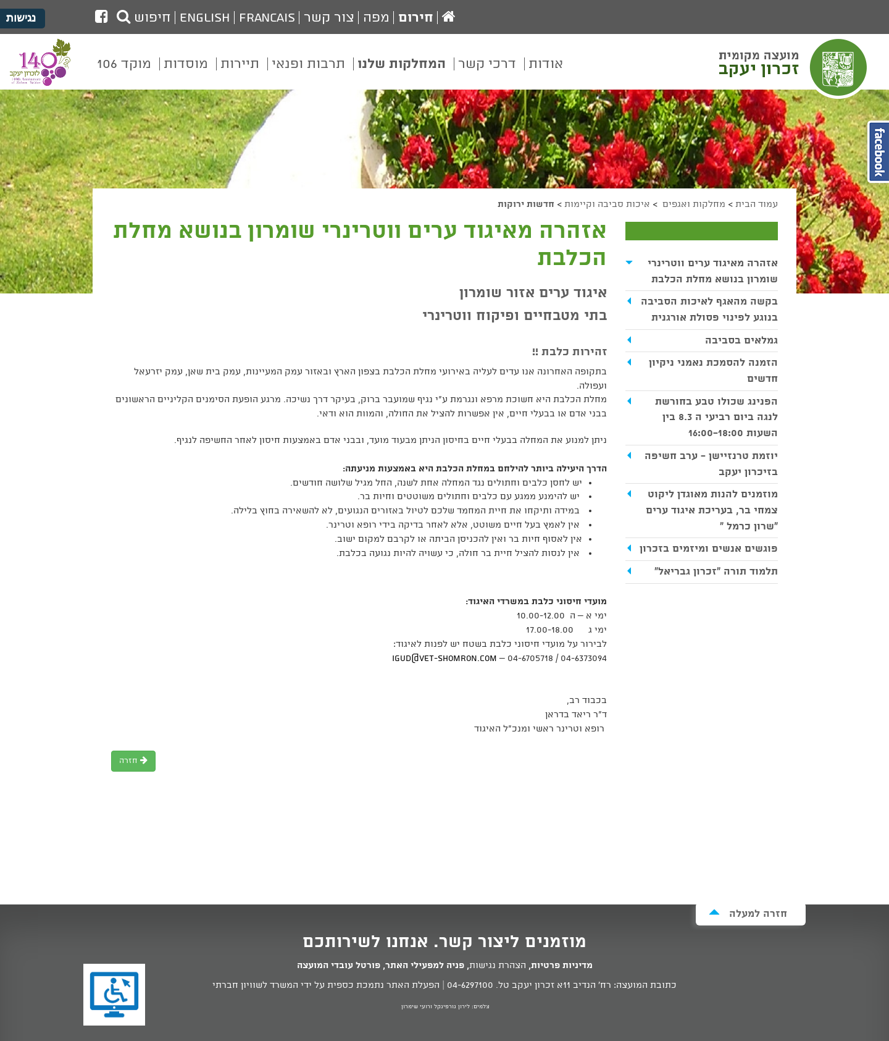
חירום (415, 18)
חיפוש (144, 18)
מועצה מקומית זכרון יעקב (794, 67)
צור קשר (329, 18)
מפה (376, 18)
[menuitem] (545, 73)
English (205, 18)
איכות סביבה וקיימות (607, 204)
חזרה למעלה (748, 913)
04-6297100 (470, 985)
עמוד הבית (756, 204)
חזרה (133, 761)
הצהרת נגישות (497, 965)
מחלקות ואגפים (692, 204)
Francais (267, 18)
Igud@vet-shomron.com (444, 658)
